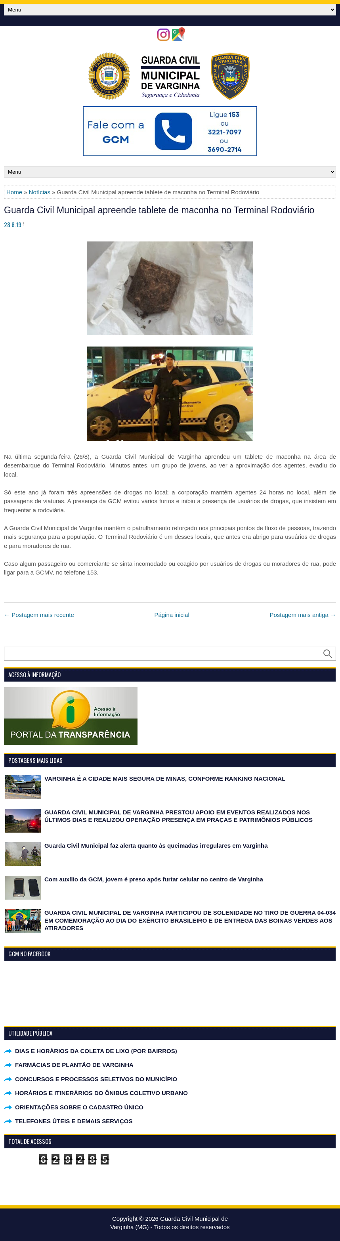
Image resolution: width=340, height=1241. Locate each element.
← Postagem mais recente (39, 614)
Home (14, 192)
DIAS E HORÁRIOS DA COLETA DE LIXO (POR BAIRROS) (96, 1051)
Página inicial (171, 614)
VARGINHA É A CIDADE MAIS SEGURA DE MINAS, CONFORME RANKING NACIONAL (164, 778)
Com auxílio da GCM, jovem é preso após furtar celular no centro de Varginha (153, 879)
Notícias (39, 192)
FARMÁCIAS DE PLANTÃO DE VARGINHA (74, 1064)
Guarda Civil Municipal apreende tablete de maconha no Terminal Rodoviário (159, 210)
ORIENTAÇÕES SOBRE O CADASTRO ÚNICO (79, 1107)
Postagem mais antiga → (302, 614)
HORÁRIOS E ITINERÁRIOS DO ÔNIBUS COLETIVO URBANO (101, 1093)
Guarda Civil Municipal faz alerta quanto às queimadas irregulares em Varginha (156, 845)
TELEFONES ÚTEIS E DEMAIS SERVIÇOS (73, 1121)
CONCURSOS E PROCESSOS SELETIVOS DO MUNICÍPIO (96, 1079)
